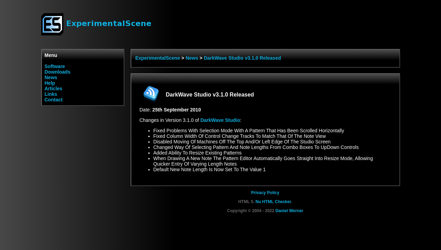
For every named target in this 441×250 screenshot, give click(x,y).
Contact (54, 99)
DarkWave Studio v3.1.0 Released (242, 58)
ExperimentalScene (157, 58)
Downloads (58, 72)
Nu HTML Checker (273, 201)
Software (55, 66)
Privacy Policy (265, 192)
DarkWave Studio (220, 120)
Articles (53, 88)
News (51, 77)
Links (51, 94)
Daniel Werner (289, 210)
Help (50, 83)
